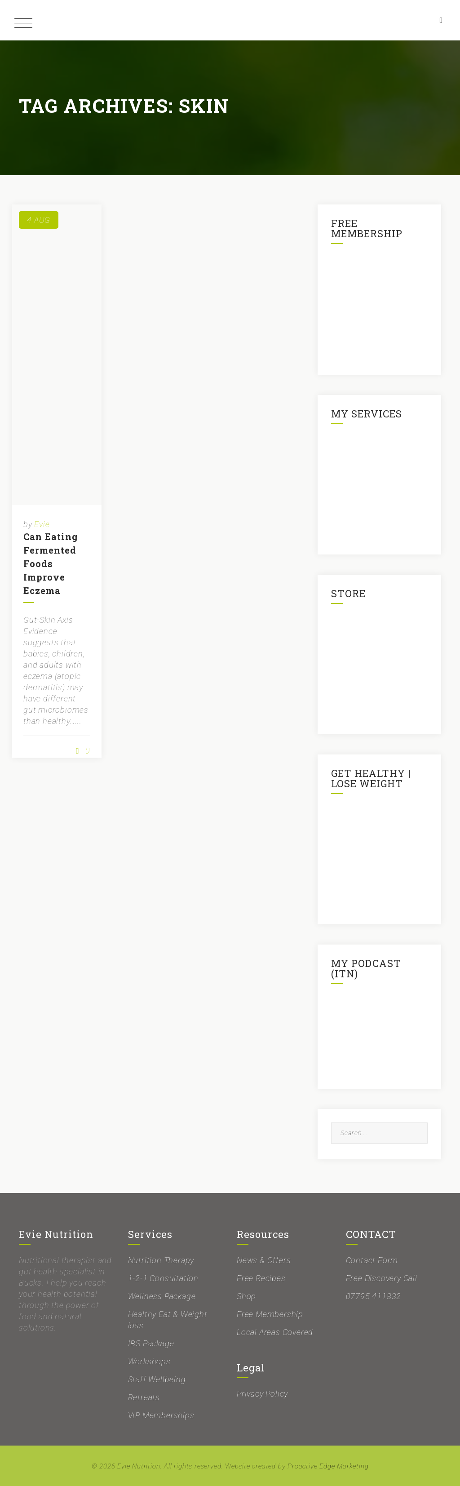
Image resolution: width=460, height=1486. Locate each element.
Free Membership (270, 1314)
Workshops (149, 1361)
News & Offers (264, 1260)
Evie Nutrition (138, 1466)
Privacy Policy (262, 1393)
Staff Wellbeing (157, 1379)
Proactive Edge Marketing (328, 1466)
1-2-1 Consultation (163, 1278)
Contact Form (372, 1260)
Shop (246, 1296)
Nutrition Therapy (161, 1260)
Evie (41, 524)
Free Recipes (261, 1278)
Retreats (144, 1397)
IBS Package (151, 1343)
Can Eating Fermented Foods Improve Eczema (50, 563)
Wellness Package (162, 1296)
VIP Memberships (161, 1415)
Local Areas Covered (275, 1332)
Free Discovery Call (381, 1278)
